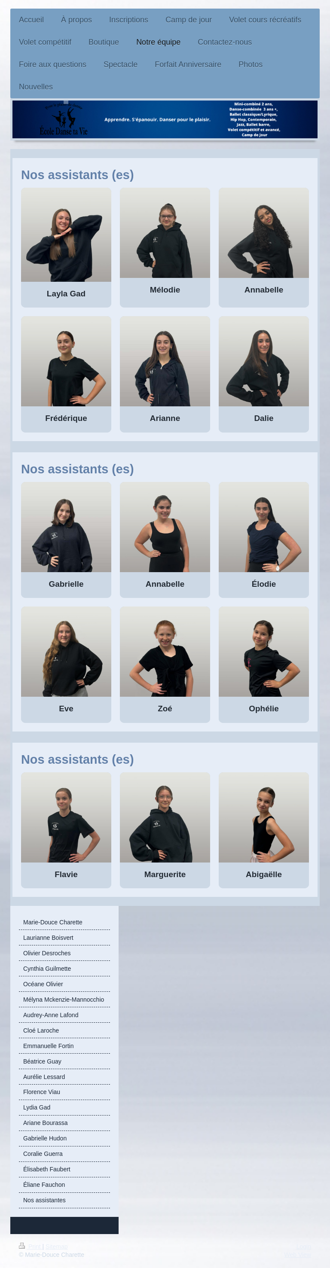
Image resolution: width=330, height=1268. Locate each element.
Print (31, 1246)
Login (303, 1246)
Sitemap (56, 1246)
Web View (297, 1254)
